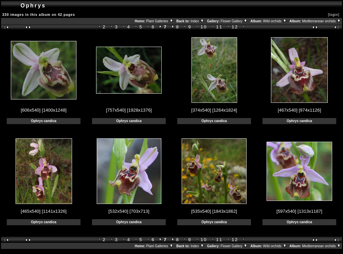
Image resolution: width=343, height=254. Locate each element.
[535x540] (201, 211)
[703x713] (140, 211)
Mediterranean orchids (321, 21)
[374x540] (201, 110)
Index (197, 21)
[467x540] (288, 110)
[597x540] (286, 211)
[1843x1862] (224, 211)
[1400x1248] (54, 110)
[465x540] (31, 211)
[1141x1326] (54, 211)
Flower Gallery (234, 21)
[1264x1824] (224, 110)
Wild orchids (275, 21)
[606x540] (31, 110)
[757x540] (116, 110)
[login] (334, 15)
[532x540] (119, 211)
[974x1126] (310, 110)
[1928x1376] (139, 110)
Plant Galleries (160, 21)
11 (219, 26)
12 (235, 26)
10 (204, 26)
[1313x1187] (309, 211)
